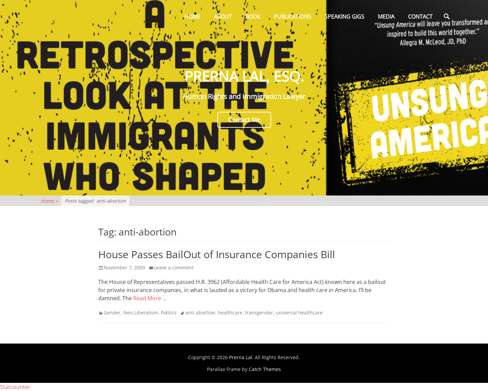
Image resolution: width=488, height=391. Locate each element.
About (223, 16)
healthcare (230, 312)
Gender (112, 312)
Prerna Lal (240, 357)
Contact (420, 16)
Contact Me (244, 120)
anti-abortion (200, 312)
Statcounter (15, 387)
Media (386, 16)
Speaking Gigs (344, 16)
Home (192, 16)
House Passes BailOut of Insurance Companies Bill (216, 254)
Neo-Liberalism (140, 312)
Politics (169, 312)
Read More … (149, 298)
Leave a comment (174, 267)
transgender (259, 312)
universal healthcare (299, 312)
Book (252, 16)
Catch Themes (265, 369)
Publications (292, 16)
